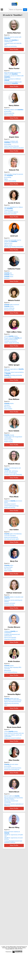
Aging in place (8, 263)
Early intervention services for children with (12, 74)
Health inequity (8, 487)
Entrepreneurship (9, 338)
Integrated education (10, 710)
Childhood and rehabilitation (11, 703)
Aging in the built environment (12, 779)
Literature (7, 445)
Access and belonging (10, 522)
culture (8, 297)
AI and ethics (7, 112)
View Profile (14, 51)
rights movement (11, 333)
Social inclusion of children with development (13, 84)
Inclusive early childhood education (14, 154)
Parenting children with (13, 111)
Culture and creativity (10, 191)
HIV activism (7, 632)
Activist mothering (9, 336)
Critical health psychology (11, 559)
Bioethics (6, 301)
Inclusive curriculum (9, 671)
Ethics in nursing (8, 116)
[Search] (25, 9)
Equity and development (11, 595)
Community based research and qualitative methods (13, 934)
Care (5, 783)
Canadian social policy (10, 374)
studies (9, 334)
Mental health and (11, 887)
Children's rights (8, 225)
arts (8, 296)
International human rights (11, 597)
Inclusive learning (9, 673)
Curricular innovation (10, 593)
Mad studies (7, 447)
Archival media (8, 630)
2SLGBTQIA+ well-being (11, 520)
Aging (6, 190)
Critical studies (11, 370)
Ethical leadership (9, 114)
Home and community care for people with (12, 259)
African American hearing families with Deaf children (13, 889)
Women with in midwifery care (11, 41)
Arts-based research (10, 557)
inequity (9, 480)
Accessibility (7, 151)
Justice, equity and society (11, 376)
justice (8, 628)
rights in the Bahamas (13, 591)
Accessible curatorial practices (12, 854)
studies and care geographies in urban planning (12, 777)
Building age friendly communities (13, 265)
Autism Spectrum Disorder (11, 153)
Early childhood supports (11, 226)
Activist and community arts (11, 855)
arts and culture (11, 850)
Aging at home (8, 262)
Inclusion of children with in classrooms (11, 148)
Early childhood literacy (10, 746)
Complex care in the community (13, 524)
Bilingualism (7, 744)
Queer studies (8, 449)
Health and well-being (10, 46)
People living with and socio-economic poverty (13, 372)
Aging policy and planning (11, 781)
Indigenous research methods (12, 820)
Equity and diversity (9, 561)
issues (8, 299)
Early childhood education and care (14, 815)
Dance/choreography (10, 708)
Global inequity (8, 485)
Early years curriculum (10, 228)
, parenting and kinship (13, 413)
